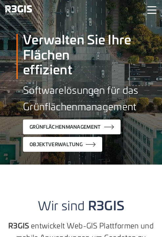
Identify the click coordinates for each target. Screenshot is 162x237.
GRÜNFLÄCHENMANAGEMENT (65, 126)
